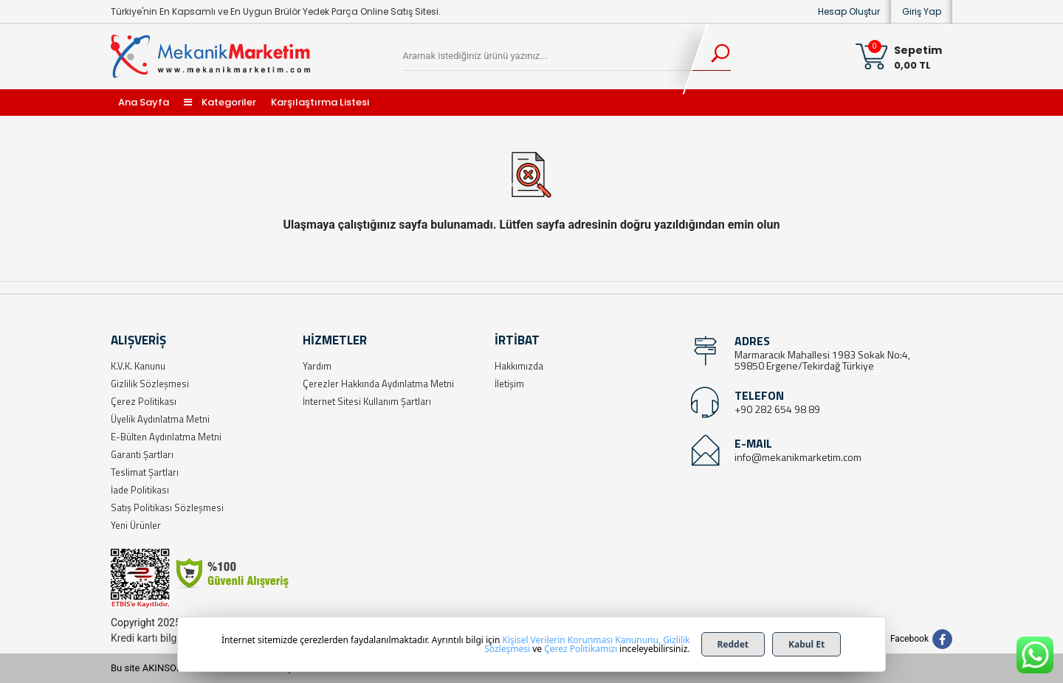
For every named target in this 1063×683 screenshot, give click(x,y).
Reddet (733, 644)
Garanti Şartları (142, 454)
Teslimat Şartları (145, 472)
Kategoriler (220, 102)
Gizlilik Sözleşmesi (150, 383)
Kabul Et (806, 644)
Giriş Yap (921, 11)
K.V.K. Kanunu (138, 365)
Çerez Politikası (143, 401)
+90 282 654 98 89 (777, 409)
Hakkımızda (519, 365)
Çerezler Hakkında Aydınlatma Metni (378, 383)
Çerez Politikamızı (580, 648)
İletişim (509, 383)
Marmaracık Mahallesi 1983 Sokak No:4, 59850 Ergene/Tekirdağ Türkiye (822, 360)
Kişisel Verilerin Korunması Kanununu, (582, 640)
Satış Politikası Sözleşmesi (167, 507)
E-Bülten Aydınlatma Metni (166, 436)
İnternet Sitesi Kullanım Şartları (367, 401)
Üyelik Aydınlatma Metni (160, 419)
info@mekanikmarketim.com (798, 457)
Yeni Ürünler (136, 525)
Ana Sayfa (143, 102)
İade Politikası (140, 489)
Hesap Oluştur (849, 11)
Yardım (317, 365)
